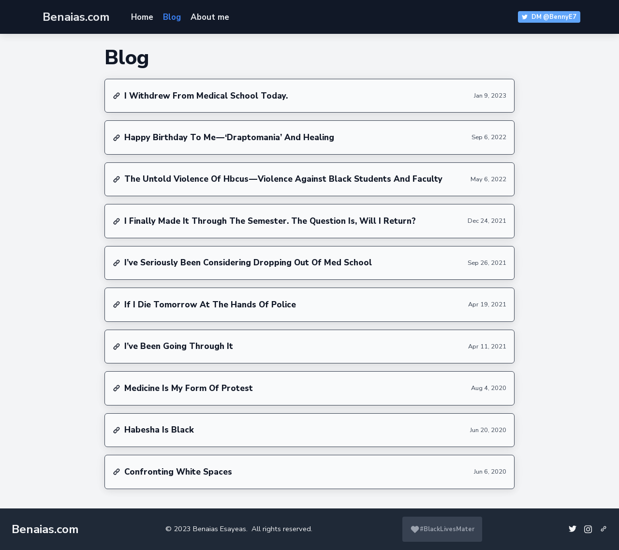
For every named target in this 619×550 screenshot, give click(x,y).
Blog (172, 17)
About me (210, 17)
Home (142, 17)
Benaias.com (45, 529)
